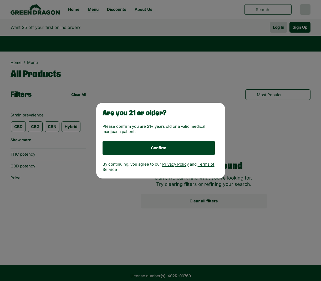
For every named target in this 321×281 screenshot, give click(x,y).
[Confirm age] (159, 148)
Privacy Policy (175, 164)
